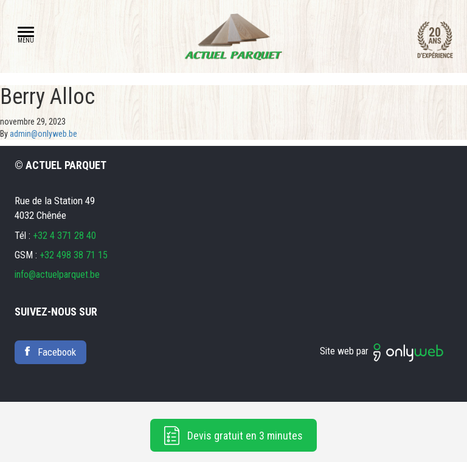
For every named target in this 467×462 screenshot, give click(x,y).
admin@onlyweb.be (43, 134)
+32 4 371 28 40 (64, 235)
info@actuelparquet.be (57, 274)
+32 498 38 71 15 (74, 255)
